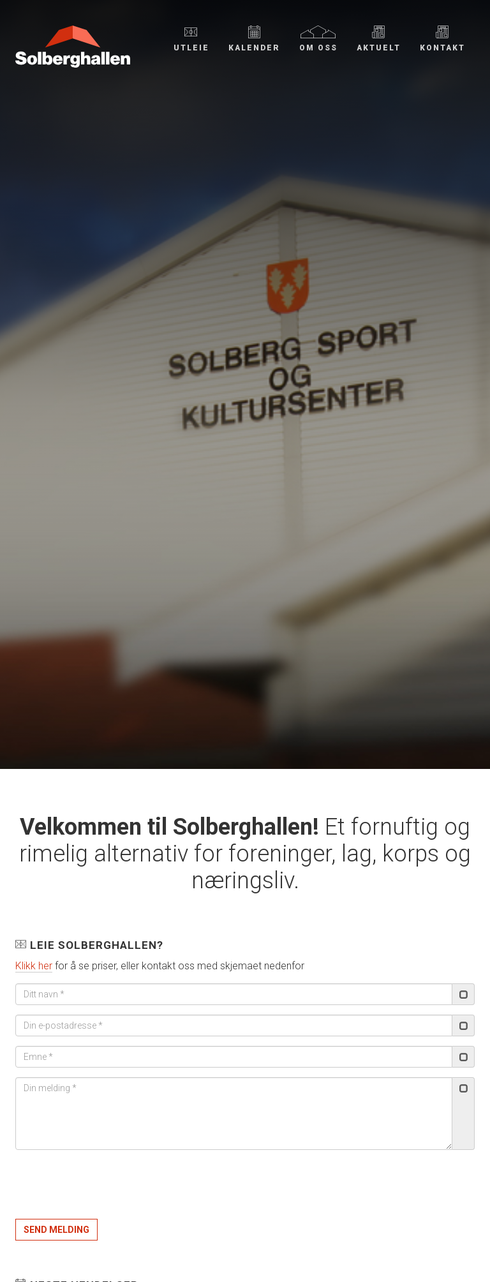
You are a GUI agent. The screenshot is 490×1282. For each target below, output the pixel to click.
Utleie (191, 39)
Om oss (318, 39)
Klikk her (33, 966)
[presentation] (112, 1184)
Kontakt (442, 39)
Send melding (56, 1230)
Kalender (254, 39)
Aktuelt (379, 39)
